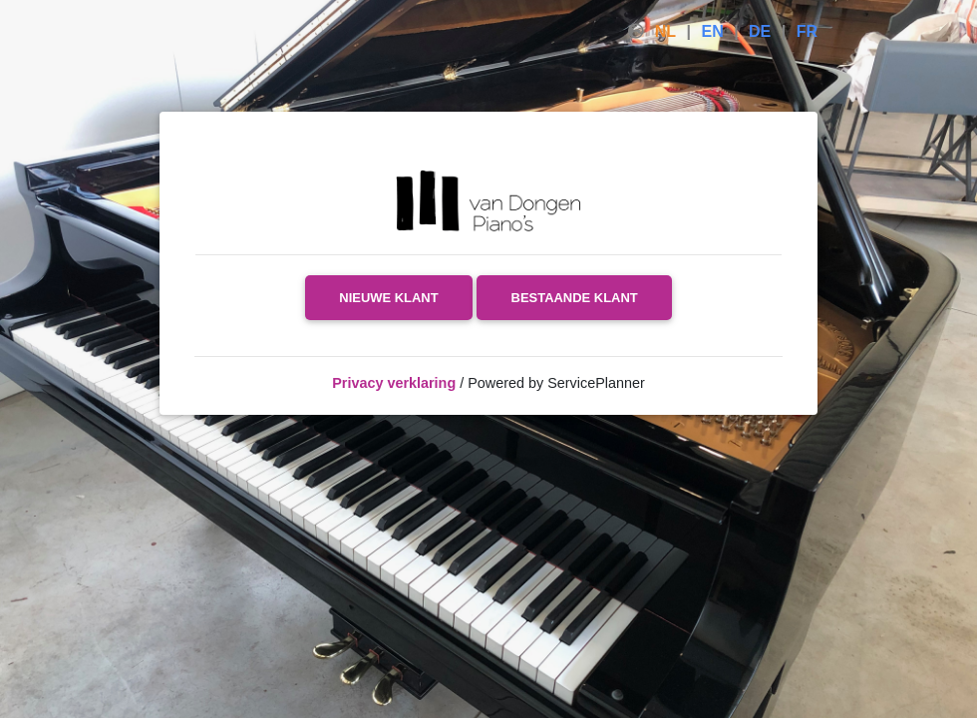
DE (760, 31)
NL (665, 31)
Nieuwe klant (388, 297)
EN (712, 31)
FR (807, 31)
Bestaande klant (574, 297)
